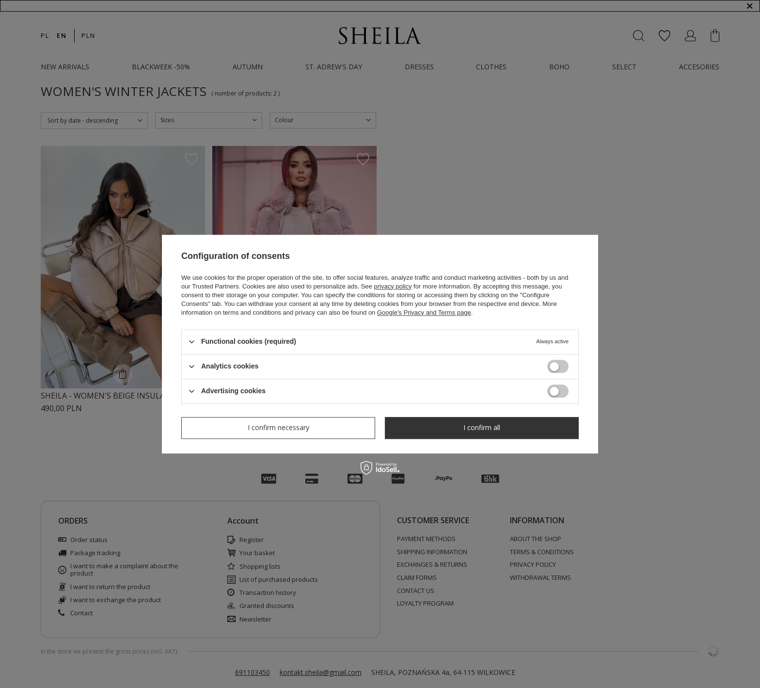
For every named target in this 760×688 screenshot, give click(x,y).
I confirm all (481, 427)
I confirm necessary (278, 427)
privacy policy (393, 286)
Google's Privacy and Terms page (424, 312)
